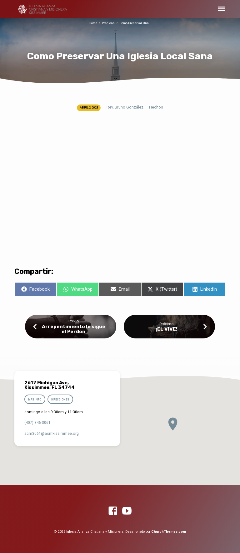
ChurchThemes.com (168, 532)
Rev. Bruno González (125, 107)
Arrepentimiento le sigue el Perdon (73, 329)
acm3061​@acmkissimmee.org (51, 433)
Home (93, 23)
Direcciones (60, 399)
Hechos (156, 107)
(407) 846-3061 (37, 422)
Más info (34, 399)
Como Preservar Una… (135, 23)
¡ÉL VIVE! (167, 329)
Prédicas (108, 23)
